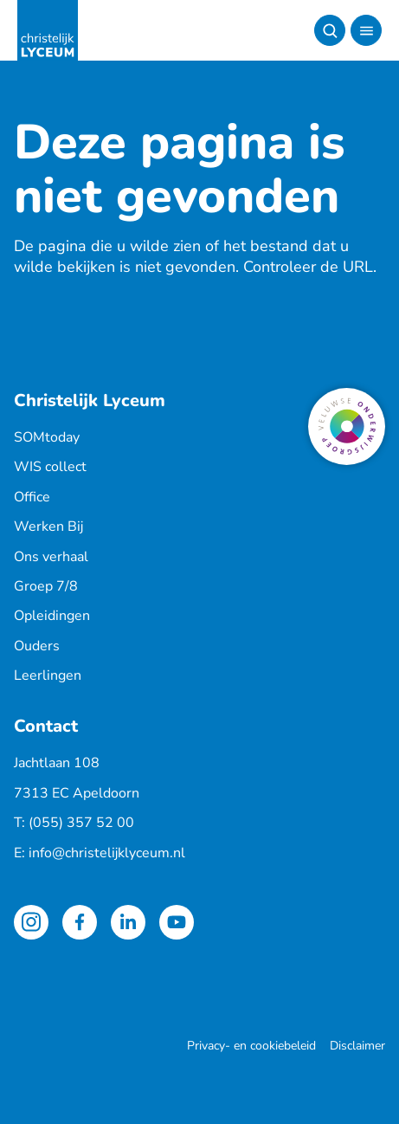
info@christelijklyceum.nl (107, 852)
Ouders (37, 646)
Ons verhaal (51, 556)
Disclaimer (357, 1045)
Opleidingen (52, 615)
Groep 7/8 (46, 586)
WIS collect (50, 466)
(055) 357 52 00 (81, 822)
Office (32, 497)
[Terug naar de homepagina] (47, 30)
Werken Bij (48, 526)
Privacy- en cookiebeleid (251, 1045)
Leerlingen (47, 675)
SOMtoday (47, 437)
